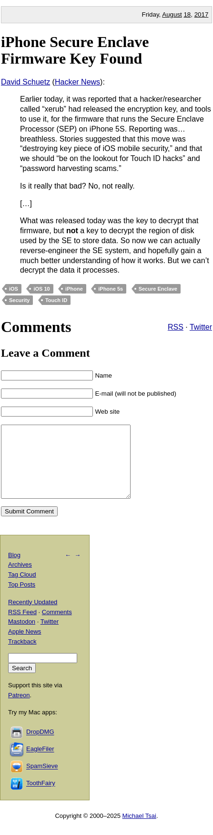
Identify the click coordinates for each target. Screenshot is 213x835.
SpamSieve (42, 780)
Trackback (22, 655)
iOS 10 (41, 289)
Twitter (201, 327)
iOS (13, 289)
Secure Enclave (158, 289)
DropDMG (40, 746)
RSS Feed (22, 626)
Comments (57, 626)
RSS (175, 327)
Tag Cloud (22, 588)
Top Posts (21, 598)
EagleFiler (40, 763)
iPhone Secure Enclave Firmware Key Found (75, 50)
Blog (14, 569)
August (172, 14)
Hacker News (77, 82)
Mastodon (21, 635)
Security (19, 300)
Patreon (19, 709)
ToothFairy (40, 797)
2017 (201, 14)
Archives (20, 578)
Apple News (24, 645)
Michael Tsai (139, 830)
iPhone (74, 289)
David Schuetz (25, 82)
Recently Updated (32, 616)
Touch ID (56, 300)
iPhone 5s (110, 289)
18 (187, 14)
